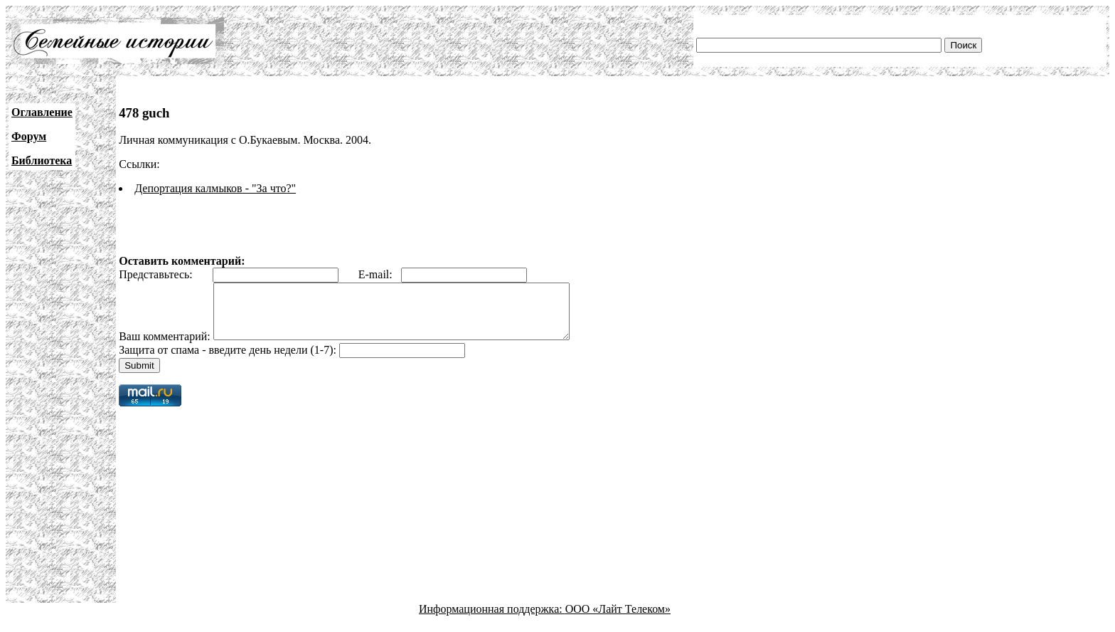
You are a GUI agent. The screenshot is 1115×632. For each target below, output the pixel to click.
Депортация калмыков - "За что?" (215, 188)
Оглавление (42, 112)
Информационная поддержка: (492, 619)
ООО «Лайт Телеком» (618, 619)
